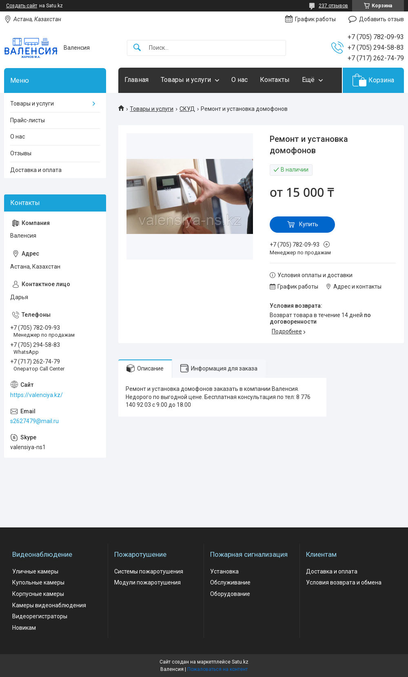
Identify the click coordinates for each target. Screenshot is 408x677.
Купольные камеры (38, 582)
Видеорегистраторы (39, 616)
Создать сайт (21, 6)
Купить (308, 224)
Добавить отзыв (381, 19)
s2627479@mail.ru (34, 421)
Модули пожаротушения (147, 582)
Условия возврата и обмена (343, 582)
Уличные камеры (35, 571)
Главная (136, 80)
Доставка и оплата (36, 170)
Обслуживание (230, 582)
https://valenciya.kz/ (36, 395)
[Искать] (137, 48)
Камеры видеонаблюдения (49, 605)
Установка (224, 571)
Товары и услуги (186, 80)
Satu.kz (240, 662)
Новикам (24, 627)
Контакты (275, 80)
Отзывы (20, 153)
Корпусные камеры (38, 594)
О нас (239, 80)
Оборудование (230, 594)
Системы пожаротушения (148, 571)
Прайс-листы (27, 120)
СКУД (187, 109)
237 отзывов (333, 6)
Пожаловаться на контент (217, 669)
